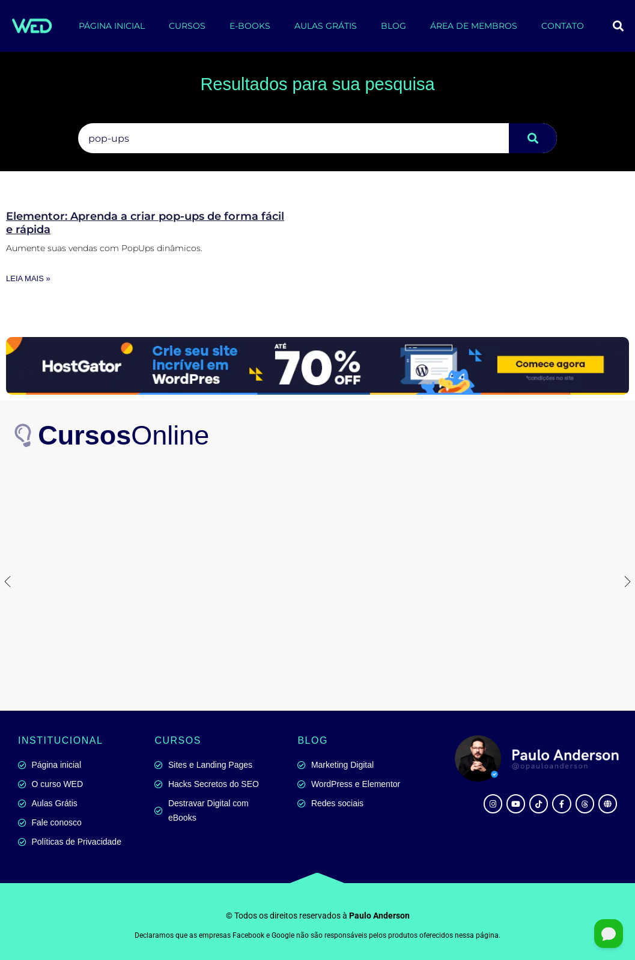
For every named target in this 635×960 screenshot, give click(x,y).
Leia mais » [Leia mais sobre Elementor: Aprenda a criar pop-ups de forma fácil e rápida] (28, 278)
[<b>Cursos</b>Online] (24, 436)
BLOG (393, 25)
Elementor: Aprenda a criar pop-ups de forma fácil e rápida (145, 223)
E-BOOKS (249, 25)
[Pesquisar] (533, 138)
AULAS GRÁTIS (325, 25)
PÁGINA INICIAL (112, 25)
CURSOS (187, 25)
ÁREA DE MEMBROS (473, 25)
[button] (618, 26)
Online (124, 435)
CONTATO (562, 25)
